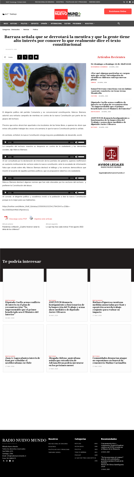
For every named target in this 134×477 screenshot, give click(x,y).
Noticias (26, 29)
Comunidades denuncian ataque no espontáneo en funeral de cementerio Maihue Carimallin (110, 360)
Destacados (15, 29)
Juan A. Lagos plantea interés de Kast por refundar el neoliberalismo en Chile (22, 360)
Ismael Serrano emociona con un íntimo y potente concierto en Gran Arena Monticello (111, 91)
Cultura (94, 96)
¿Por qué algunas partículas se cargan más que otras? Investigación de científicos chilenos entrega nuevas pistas (110, 76)
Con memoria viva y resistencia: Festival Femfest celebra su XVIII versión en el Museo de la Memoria (112, 446)
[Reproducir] (5, 142)
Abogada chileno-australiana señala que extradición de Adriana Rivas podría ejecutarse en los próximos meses (66, 362)
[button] (119, 23)
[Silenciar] (76, 142)
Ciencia (93, 82)
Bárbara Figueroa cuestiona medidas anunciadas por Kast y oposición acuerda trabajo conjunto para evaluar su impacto (109, 307)
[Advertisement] (67, 389)
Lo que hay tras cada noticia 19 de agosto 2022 (64, 227)
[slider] (40, 142)
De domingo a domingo (99, 67)
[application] (44, 142)
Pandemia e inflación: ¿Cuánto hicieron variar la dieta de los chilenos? (20, 228)
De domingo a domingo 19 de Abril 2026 (111, 64)
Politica (35, 29)
